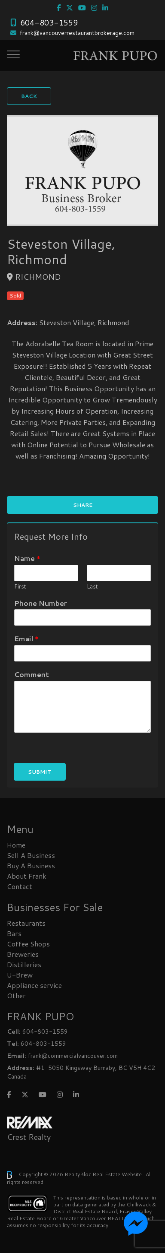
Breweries (23, 954)
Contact (19, 886)
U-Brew (20, 975)
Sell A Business (31, 855)
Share (82, 505)
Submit (40, 771)
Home (16, 845)
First (20, 586)
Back (29, 96)
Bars (14, 933)
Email (26, 638)
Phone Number (40, 603)
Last (92, 586)
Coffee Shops (28, 944)
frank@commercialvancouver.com (73, 1055)
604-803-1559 (49, 22)
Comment (31, 674)
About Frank (26, 876)
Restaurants (26, 923)
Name (27, 558)
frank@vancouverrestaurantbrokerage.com (77, 32)
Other (16, 995)
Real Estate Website (117, 1174)
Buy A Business (31, 865)
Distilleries (24, 964)
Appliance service (34, 985)
